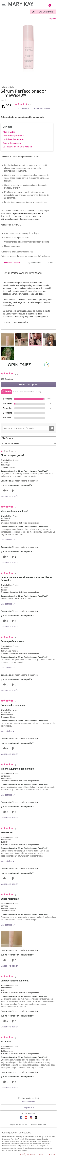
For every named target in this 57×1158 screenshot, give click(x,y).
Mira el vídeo (9, 132)
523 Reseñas (23, 108)
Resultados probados (13, 135)
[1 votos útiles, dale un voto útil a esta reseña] (5, 684)
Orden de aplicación (12, 143)
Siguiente (29, 1107)
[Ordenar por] (28, 438)
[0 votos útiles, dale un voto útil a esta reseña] (5, 490)
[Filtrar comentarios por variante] (28, 443)
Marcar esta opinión (9, 496)
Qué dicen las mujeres (14, 139)
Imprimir (52, 19)
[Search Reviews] (28, 428)
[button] (11, 939)
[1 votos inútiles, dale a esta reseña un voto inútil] (13, 557)
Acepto (51, 1154)
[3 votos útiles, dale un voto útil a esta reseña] (5, 621)
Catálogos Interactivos (38, 1125)
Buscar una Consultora (42, 11)
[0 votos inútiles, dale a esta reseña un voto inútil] (13, 490)
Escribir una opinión (42, 108)
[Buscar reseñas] (51, 428)
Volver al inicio (28, 1102)
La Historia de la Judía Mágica (17, 146)
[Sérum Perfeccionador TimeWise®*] (28, 50)
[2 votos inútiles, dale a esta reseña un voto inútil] (13, 621)
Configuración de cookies (17, 1125)
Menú (4, 4)
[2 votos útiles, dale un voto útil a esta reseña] (5, 812)
